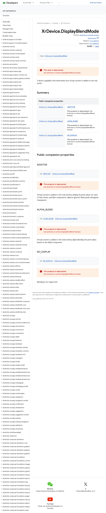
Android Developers (43, 23)
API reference (9, 11)
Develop (55, 23)
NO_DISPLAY (72, 135)
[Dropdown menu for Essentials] (34, 2)
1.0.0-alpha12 (94, 41)
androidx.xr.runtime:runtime (89, 35)
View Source (92, 38)
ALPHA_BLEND (72, 121)
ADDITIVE (71, 107)
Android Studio (96, 3)
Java (97, 46)
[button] (14, 39)
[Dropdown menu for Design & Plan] (53, 2)
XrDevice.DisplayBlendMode (56, 56)
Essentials (27, 3)
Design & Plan (45, 3)
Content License (93, 292)
